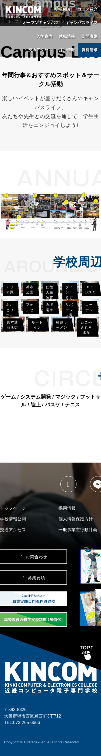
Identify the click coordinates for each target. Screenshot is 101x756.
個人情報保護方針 (75, 519)
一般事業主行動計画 (77, 529)
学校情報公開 (13, 519)
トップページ (13, 508)
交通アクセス (40, 50)
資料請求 (90, 50)
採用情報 (67, 50)
